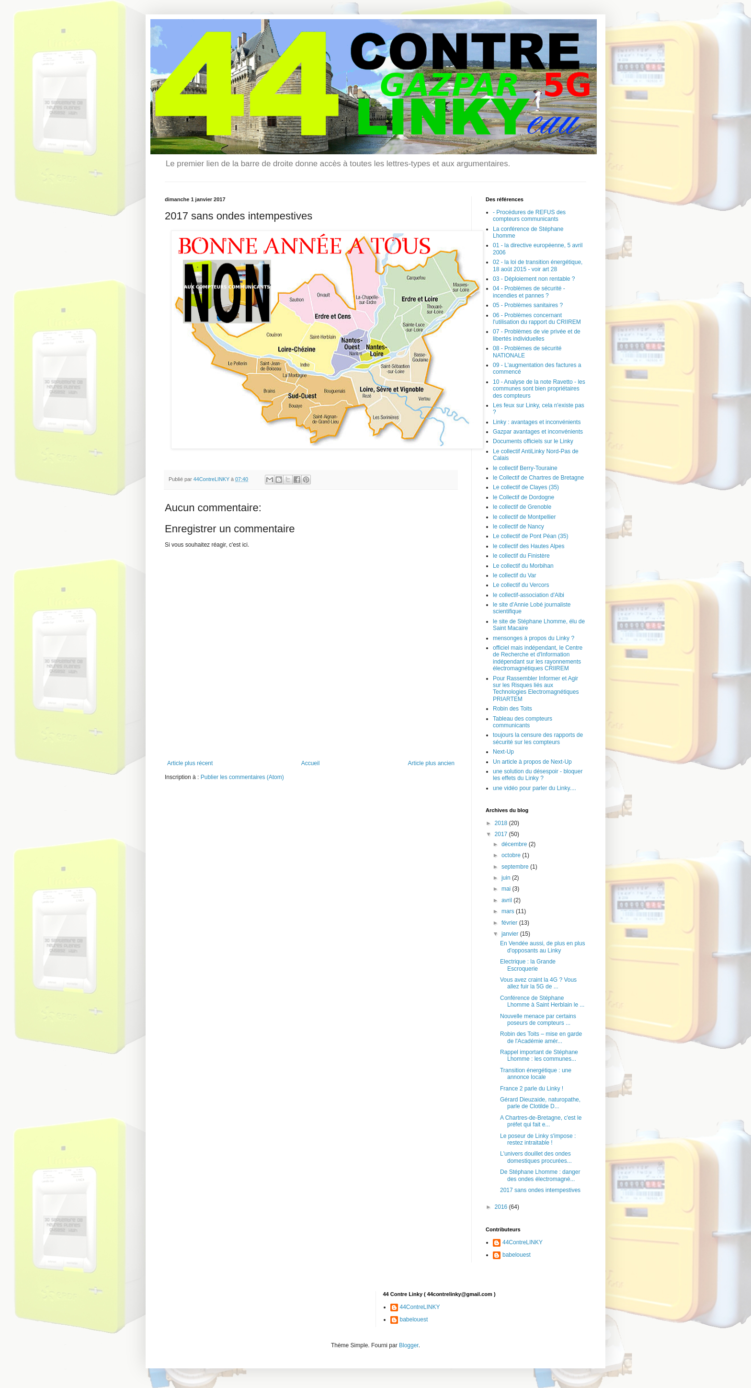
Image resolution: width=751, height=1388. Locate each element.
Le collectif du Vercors (521, 585)
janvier (510, 933)
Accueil (310, 763)
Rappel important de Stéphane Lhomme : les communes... (539, 1055)
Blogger (409, 1345)
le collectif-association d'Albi (528, 595)
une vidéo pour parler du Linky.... (534, 788)
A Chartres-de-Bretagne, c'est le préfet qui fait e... (540, 1121)
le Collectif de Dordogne (523, 497)
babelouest (516, 1254)
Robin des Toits (512, 708)
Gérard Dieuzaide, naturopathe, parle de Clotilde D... (540, 1103)
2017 (502, 834)
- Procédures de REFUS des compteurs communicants (529, 215)
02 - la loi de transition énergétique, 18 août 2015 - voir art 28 (537, 265)
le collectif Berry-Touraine (525, 468)
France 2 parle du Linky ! (531, 1088)
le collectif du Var (514, 575)
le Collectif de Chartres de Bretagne (538, 477)
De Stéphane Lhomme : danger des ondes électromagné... (540, 1175)
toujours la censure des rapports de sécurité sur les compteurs (538, 738)
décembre (515, 844)
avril (507, 900)
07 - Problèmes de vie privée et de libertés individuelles (536, 335)
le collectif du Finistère (521, 555)
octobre (511, 855)
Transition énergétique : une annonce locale (535, 1073)
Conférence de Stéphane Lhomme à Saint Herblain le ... (542, 1001)
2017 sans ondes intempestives (540, 1190)
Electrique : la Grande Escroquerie (528, 965)
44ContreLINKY (522, 1242)
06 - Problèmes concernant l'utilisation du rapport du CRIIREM (537, 318)
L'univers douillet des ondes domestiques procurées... (536, 1157)
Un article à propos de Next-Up (532, 761)
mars (508, 911)
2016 (502, 1207)
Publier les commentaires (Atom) (242, 777)
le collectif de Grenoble (522, 507)
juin (506, 877)
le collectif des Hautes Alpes (528, 546)
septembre (515, 866)
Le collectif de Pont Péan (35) (530, 536)
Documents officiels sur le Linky (533, 441)
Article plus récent (190, 763)
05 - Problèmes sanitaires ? (528, 305)
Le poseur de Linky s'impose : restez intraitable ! (538, 1139)
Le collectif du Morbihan (523, 565)
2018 (502, 823)
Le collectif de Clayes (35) (526, 487)
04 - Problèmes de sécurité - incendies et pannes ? (529, 291)
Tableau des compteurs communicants (522, 722)
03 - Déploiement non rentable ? (534, 278)
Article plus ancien (431, 763)
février (510, 922)
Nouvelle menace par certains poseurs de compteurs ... (538, 1019)
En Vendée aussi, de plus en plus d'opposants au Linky (542, 946)
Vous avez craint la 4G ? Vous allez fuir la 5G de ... (538, 983)
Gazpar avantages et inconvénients (538, 431)
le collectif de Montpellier (524, 517)
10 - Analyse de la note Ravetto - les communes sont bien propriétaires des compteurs (539, 389)
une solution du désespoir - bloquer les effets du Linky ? (537, 774)
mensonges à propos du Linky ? (533, 638)
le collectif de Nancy (518, 526)
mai (506, 888)
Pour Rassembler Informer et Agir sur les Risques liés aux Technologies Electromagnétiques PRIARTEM (536, 688)
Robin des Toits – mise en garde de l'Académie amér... (541, 1037)
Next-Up (503, 751)
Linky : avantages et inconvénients (536, 422)
